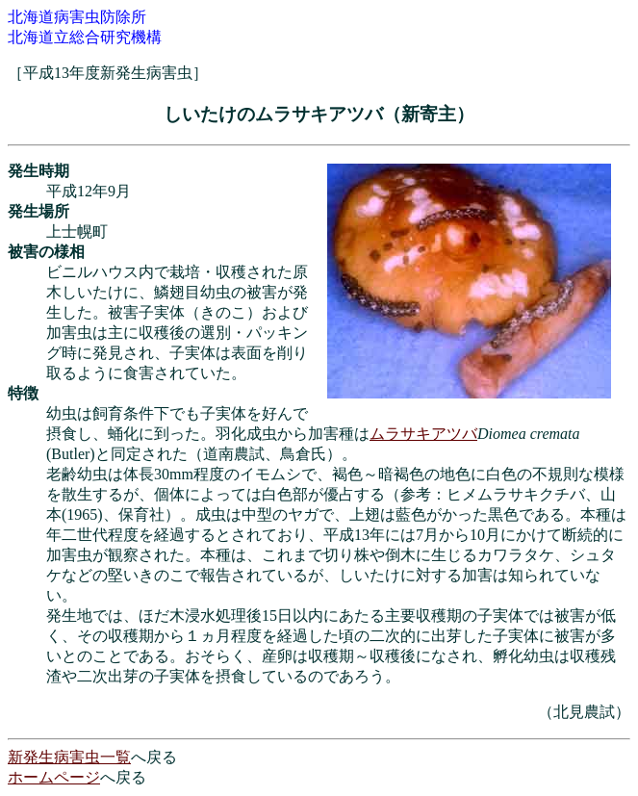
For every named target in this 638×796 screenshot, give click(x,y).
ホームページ (54, 777)
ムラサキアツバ (423, 433)
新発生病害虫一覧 (69, 757)
